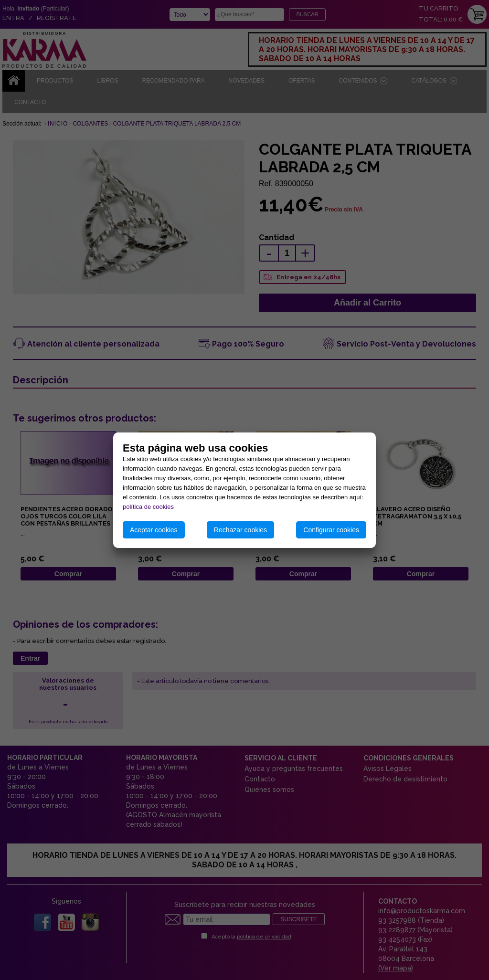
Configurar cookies (331, 530)
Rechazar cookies (240, 530)
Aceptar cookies (154, 530)
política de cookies (148, 506)
